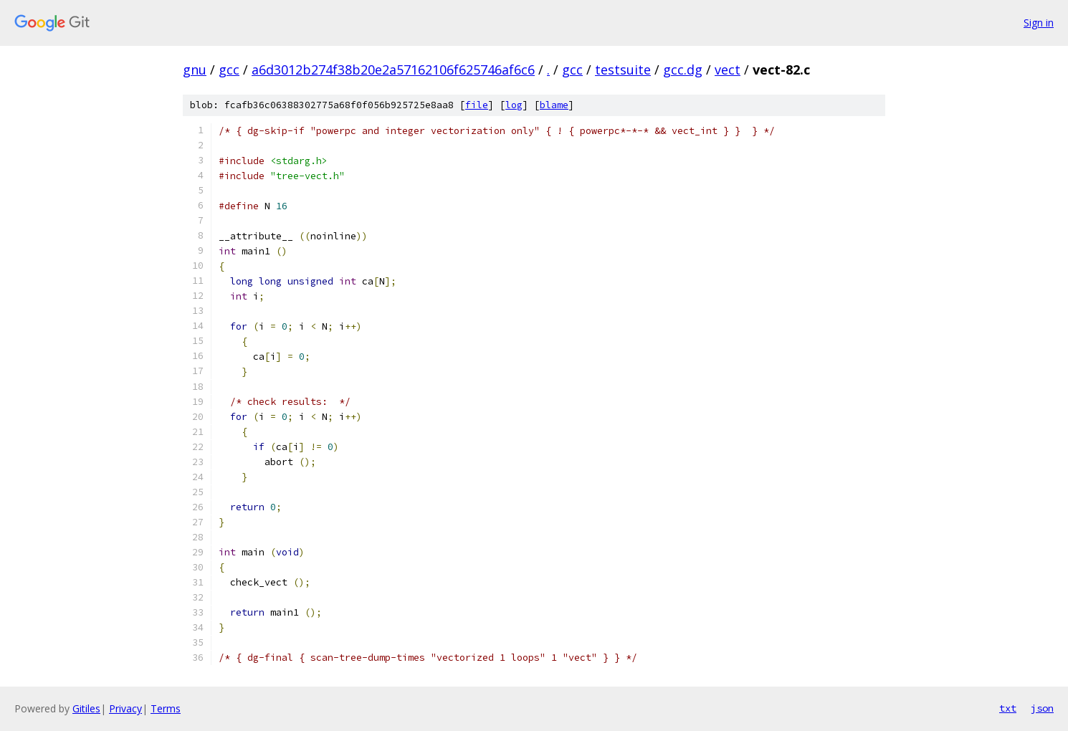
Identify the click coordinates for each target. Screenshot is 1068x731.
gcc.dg (682, 69)
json (1042, 708)
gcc (229, 69)
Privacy (125, 708)
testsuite (623, 69)
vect (727, 69)
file (476, 105)
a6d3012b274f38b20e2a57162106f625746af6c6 (393, 69)
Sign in (1039, 22)
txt (1007, 708)
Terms (166, 708)
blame (554, 105)
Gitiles (86, 708)
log (514, 105)
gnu (194, 69)
